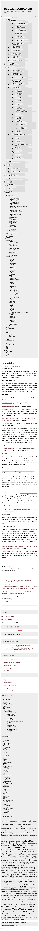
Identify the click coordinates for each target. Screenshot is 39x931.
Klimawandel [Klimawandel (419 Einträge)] (16, 878)
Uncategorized (6, 803)
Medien (7, 177)
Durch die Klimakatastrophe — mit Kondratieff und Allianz (18, 471)
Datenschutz (12, 63)
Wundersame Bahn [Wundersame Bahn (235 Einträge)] (31, 917)
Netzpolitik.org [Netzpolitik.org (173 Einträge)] (14, 887)
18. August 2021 (6, 366)
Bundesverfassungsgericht (20, 586)
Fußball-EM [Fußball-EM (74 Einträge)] (35, 860)
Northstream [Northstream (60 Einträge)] (9, 889)
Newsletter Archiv (17, 60)
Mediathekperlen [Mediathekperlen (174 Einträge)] (18, 883)
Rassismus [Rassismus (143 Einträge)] (21, 893)
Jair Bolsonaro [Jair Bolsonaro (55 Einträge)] (11, 872)
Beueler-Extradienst (19, 8)
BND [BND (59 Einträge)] (34, 833)
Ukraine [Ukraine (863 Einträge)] (15, 909)
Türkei (18, 130)
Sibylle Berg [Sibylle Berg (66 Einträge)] (24, 899)
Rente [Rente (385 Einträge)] (9, 895)
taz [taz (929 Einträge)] (34, 904)
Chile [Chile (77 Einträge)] (4, 841)
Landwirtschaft (17, 76)
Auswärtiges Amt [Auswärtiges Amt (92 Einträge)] (30, 828)
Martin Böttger (17, 53)
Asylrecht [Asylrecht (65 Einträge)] (14, 828)
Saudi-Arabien (20, 142)
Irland (18, 113)
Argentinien (20, 158)
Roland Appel (16, 56)
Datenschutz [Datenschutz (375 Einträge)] (13, 843)
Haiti (11, 588)
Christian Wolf (16, 47)
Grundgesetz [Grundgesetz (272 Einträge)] (11, 865)
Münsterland (16, 171)
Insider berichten (8, 682)
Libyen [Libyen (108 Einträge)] (14, 881)
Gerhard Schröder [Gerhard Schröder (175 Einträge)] (29, 862)
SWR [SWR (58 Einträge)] (14, 904)
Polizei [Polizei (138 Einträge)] (10, 893)
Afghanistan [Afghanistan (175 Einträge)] (25, 821)
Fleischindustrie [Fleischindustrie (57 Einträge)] (27, 854)
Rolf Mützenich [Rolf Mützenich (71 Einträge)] (27, 895)
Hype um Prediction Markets (11, 680)
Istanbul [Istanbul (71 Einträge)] (26, 870)
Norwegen (23, 127)
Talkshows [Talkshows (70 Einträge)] (26, 904)
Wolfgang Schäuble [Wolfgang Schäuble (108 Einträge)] (13, 917)
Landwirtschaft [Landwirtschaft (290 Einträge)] (5, 881)
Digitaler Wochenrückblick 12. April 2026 (23, 648)
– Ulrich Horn (9, 730)
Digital (10, 181)
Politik (7, 67)
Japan (18, 90)
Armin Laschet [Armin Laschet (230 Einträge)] (5, 828)
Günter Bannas (20, 29)
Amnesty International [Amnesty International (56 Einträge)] (23, 822)
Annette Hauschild (21, 23)
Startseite (7, 19)
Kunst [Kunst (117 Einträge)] (18, 879)
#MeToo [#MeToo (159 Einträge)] (9, 821)
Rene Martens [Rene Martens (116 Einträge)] (4, 895)
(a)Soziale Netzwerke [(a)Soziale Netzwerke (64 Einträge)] (14, 821)
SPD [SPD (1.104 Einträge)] (21, 901)
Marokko (19, 100)
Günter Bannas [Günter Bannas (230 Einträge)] (19, 865)
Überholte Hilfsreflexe (8, 448)
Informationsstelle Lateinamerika (19, 206)
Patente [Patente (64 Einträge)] (36, 891)
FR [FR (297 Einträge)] (22, 856)
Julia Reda (19, 34)
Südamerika (16, 152)
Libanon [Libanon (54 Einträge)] (11, 881)
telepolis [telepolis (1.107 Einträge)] (4, 906)
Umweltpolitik (16, 78)
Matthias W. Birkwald (22, 39)
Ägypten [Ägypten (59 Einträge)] (15, 919)
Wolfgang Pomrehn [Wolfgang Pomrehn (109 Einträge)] (5, 917)
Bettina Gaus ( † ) (17, 46)
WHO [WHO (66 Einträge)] (1, 915)
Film (10, 188)
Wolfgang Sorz (20, 593)
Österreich (19, 115)
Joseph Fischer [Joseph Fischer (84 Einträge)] (9, 874)
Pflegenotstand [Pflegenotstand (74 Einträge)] (3, 893)
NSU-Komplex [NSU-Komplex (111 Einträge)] (19, 889)
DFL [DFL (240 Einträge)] (11, 845)
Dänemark (23, 123)
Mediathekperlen (13, 175)
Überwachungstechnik (8, 800)
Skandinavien (20, 121)
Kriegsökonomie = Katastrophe (22, 645)
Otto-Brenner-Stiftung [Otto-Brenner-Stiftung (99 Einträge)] (13, 891)
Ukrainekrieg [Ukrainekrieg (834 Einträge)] (24, 909)
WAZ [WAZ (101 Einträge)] (27, 914)
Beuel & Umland (9, 160)
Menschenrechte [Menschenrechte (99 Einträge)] (27, 883)
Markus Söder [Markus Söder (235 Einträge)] (24, 881)
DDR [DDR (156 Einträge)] (19, 843)
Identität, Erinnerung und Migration (12, 662)
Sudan (18, 101)
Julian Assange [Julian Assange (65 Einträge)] (20, 874)
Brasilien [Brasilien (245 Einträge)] (31, 835)
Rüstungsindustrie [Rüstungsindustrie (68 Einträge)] (24, 897)
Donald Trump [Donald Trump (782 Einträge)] (21, 847)
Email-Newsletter (13, 59)
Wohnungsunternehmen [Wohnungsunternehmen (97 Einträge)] (30, 915)
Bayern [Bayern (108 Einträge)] (26, 830)
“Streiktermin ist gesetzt (24, 517)
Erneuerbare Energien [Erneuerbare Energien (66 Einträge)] (4, 851)
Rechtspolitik (6, 792)
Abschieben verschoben (10, 690)
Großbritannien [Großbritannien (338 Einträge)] (29, 864)
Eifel (14, 170)
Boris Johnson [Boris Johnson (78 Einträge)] (7, 835)
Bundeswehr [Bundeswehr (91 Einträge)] (16, 839)
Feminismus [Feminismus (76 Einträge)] (10, 854)
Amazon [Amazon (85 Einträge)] (18, 822)
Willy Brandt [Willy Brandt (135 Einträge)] (5, 915)
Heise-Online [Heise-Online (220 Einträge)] (13, 867)
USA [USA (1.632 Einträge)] (25, 911)
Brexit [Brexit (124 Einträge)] (35, 835)
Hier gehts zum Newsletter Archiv (9, 619)
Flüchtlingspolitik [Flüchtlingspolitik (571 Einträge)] (14, 856)
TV (9, 178)
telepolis (29, 591)
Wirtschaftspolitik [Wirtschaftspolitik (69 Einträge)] (12, 915)
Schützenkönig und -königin (10, 668)
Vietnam (19, 94)
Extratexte (5, 760)
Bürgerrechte (6, 752)
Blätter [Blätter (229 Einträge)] (31, 833)
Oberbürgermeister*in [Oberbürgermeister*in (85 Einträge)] (26, 889)
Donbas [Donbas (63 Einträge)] (28, 847)
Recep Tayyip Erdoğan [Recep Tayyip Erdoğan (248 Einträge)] (30, 893)
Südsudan (19, 104)
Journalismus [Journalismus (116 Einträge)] (15, 874)
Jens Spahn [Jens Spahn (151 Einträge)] (34, 872)
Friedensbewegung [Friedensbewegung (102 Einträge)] (23, 858)
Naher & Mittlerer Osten (19, 134)
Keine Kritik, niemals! (9, 670)
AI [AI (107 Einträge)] (33, 821)
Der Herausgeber (13, 64)
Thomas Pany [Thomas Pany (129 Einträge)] (18, 906)
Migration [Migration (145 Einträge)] (9, 884)
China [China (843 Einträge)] (8, 841)
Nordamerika (16, 147)
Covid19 (29, 586)
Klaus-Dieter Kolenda (16, 590)
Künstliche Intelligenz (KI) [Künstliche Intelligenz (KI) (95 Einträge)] (27, 879)
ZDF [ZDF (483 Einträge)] (4, 919)
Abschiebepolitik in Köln (10, 660)
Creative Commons (7, 754)
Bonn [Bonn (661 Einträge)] (3, 835)
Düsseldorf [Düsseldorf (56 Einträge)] (7, 849)
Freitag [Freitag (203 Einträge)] (17, 858)
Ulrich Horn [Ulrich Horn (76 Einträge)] (32, 909)
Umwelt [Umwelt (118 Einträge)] (2, 911)
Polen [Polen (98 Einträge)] (7, 893)
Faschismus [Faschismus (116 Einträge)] (34, 851)
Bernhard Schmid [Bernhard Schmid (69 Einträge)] (16, 833)
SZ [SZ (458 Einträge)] (20, 904)
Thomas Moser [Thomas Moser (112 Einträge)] (11, 906)
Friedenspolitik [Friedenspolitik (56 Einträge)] (29, 858)
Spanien (18, 120)
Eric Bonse (7, 588)
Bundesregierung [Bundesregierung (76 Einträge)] (18, 836)
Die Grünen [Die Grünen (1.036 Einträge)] (18, 845)
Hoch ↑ (16, 925)
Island (22, 125)
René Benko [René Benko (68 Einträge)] (13, 895)
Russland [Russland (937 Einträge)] (11, 897)
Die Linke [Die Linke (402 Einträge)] (27, 845)
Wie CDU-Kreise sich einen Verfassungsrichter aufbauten (17, 383)
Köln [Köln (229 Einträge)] (21, 879)
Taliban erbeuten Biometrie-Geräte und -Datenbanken (18, 423)
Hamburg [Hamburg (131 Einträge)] (26, 865)
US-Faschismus (6, 805)
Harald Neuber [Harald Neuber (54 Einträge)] (3, 867)
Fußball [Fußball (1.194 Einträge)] (29, 860)
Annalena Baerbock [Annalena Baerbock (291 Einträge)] (25, 824)
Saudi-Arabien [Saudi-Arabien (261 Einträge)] (5, 899)
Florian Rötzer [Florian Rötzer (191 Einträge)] (33, 854)
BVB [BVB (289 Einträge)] (20, 839)
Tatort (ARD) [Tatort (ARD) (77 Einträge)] (30, 904)
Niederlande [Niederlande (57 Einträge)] (34, 887)
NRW (10, 167)
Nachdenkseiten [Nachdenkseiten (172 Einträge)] (28, 884)
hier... (15, 570)
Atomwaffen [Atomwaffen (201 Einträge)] (23, 828)
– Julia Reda (9, 722)
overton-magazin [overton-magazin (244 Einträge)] (23, 891)
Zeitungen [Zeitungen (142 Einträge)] (11, 919)
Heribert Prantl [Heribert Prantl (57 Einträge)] (31, 867)
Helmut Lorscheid (17, 49)
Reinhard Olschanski (22, 41)
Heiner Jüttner (16, 50)
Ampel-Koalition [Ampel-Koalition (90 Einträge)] (29, 822)
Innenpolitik (16, 73)
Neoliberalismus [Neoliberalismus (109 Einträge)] (7, 887)
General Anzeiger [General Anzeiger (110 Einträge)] (21, 862)
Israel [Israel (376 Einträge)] (23, 870)
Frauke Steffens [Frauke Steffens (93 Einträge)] (12, 858)
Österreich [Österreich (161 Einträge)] (22, 919)
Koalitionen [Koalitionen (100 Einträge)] (23, 878)
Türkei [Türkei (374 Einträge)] (32, 907)
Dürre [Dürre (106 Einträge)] (4, 849)
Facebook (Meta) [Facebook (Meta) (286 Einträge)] (24, 851)
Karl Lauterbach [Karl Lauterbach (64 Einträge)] (26, 876)
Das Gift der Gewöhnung (10, 685)
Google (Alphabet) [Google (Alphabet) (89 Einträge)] (11, 864)
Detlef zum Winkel (21, 24)
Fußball (7, 192)
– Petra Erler (9, 728)
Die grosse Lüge (6, 398)
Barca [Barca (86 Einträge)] (19, 830)
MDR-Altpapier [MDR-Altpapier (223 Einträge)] (9, 883)
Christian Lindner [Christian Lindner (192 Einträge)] (15, 841)
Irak (18, 138)
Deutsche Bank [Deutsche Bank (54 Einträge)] (5, 845)
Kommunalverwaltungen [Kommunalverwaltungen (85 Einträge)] (5, 879)
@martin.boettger (29, 572)
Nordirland (24, 111)
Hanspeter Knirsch (21, 30)
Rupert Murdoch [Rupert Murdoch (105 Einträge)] (4, 897)
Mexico (18, 151)
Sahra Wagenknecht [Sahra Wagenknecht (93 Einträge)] (31, 897)
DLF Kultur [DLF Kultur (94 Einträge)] (13, 847)
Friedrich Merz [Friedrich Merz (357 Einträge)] (14, 860)
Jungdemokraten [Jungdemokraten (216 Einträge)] (28, 874)
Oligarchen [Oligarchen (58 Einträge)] (7, 891)
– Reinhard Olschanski (11, 729)
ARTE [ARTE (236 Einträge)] (10, 828)
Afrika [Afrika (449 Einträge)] (30, 821)
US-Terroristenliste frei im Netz (11, 409)
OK (1, 928)
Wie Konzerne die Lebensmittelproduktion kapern (16, 509)
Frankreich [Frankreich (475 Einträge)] (27, 856)
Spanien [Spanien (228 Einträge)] (16, 902)
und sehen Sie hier (18, 551)
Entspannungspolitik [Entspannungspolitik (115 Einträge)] (28, 849)
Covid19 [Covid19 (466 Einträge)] (28, 841)
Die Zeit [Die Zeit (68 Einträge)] (32, 845)
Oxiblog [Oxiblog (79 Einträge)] (30, 891)
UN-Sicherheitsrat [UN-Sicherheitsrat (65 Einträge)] (7, 911)
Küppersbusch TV (21, 37)
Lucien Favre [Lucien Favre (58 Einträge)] (17, 881)
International (12, 86)
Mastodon (11, 61)
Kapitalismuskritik (7, 773)
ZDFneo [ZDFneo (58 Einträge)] (7, 919)
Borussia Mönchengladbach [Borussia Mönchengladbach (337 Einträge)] (19, 835)
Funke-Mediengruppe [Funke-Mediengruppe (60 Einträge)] (22, 860)
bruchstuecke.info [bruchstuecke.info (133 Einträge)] (5, 836)
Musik (10, 191)
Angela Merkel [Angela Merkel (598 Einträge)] (8, 824)
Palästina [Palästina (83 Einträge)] (33, 891)
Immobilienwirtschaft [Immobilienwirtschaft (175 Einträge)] (10, 869)
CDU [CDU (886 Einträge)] (28, 838)
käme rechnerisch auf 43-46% (28, 493)
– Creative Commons (11, 714)
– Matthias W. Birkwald (11, 726)
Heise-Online (15, 588)
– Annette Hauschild (11, 713)
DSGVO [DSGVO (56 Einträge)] (2, 849)
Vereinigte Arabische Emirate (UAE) (19, 312)
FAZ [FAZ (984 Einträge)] (2, 854)
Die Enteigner (6, 600)
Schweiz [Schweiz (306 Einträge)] (19, 899)
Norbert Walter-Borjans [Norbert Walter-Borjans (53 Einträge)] (4, 889)
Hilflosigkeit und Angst (8, 403)
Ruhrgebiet (15, 168)
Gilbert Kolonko (21, 27)
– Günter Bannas (10, 718)
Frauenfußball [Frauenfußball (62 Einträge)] (7, 858)
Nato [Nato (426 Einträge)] (34, 884)
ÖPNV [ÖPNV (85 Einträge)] (18, 919)
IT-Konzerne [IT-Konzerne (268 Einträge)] (31, 870)
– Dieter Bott (9, 717)
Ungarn (19, 133)
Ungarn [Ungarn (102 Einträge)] (11, 911)
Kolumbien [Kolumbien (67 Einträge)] (28, 878)
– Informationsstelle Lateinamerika (14, 721)
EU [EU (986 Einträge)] (11, 851)
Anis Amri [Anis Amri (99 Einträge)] (17, 824)
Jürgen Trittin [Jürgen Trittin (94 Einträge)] (15, 876)
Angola (18, 98)
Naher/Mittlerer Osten (8, 784)
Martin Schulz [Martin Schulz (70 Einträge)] (30, 881)
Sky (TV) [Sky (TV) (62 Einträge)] (34, 899)
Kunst (10, 189)
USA (17, 148)
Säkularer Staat (6, 794)
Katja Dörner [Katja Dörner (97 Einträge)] (34, 876)
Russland (19, 117)
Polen (18, 107)
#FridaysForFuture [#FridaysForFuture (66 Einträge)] (3, 821)
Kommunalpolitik (17, 74)
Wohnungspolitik (7, 811)
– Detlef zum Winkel (11, 715)
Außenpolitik (16, 70)
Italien (18, 114)
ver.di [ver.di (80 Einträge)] (29, 911)
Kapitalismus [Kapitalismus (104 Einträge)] (20, 876)
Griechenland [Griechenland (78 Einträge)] (17, 864)
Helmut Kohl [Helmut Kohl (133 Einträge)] (20, 867)
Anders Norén (9, 925)
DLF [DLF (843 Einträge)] (8, 847)
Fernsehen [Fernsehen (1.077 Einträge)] (17, 854)
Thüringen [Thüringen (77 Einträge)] (23, 906)
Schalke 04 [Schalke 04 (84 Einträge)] (11, 899)
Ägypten (19, 97)
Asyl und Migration (7, 744)
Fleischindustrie (21, 77)
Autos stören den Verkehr (10, 665)
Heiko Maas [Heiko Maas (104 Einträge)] (7, 867)
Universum (5, 804)
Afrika (14, 96)
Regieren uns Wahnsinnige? (17, 647)
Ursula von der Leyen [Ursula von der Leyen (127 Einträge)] (18, 911)
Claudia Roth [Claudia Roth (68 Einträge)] (22, 841)
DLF (32, 586)
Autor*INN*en (12, 20)
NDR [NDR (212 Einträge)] (2, 887)
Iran (18, 137)
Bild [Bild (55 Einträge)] (28, 833)
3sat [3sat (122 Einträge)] (18, 821)
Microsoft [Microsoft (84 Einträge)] (5, 884)
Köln (10, 165)
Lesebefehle (8, 172)
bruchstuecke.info (10, 586)
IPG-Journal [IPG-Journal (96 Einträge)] (13, 870)
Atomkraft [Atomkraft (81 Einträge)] (17, 828)
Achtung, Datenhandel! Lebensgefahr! (13, 688)
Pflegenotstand (9, 591)
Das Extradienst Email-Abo (7, 616)
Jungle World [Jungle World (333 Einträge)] (8, 876)
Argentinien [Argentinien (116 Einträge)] (34, 826)
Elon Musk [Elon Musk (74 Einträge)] (11, 849)
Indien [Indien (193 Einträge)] (23, 869)
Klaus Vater (20, 36)
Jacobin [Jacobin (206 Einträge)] (7, 872)
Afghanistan (20, 135)
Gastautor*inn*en (17, 22)
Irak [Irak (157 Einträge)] (17, 870)
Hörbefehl (5, 767)
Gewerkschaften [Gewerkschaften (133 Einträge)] (4, 864)
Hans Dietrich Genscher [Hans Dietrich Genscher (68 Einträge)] (32, 865)
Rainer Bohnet (16, 54)
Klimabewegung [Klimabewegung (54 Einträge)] (4, 878)
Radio (10, 182)
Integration (6, 770)
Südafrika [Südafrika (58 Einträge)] (22, 904)
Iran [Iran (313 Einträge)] (19, 870)
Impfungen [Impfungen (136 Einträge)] (19, 868)
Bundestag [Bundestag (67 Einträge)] (22, 836)
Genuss (7, 185)
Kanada (19, 150)
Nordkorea (19, 91)
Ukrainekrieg (11, 593)
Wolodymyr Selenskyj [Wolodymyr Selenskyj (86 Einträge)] (21, 917)
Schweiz (19, 118)
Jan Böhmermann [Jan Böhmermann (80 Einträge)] (17, 872)
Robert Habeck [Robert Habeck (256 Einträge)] (19, 895)
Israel (18, 140)
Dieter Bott (19, 26)
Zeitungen (11, 184)
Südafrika (19, 103)
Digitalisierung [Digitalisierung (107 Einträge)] (3, 847)
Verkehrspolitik (17, 81)
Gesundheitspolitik (17, 71)
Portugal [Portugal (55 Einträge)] (13, 893)
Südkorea (19, 93)
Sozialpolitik (6, 796)
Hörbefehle (12, 174)
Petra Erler (19, 40)
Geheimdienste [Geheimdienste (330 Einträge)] (12, 862)
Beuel (10, 161)
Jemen (18, 141)
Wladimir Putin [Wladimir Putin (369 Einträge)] (20, 916)
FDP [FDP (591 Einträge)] (6, 854)
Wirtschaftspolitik (17, 84)
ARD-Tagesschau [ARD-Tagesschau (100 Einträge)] (28, 826)
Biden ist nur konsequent (8, 406)
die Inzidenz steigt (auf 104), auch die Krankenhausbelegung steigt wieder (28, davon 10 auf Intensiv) (19, 531)
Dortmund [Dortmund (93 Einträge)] (32, 847)
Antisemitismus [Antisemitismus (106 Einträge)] (8, 826)
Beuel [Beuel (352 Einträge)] (26, 833)
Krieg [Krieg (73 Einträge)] (15, 879)
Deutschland (12, 69)
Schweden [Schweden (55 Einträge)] (15, 899)
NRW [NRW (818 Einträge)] (13, 889)
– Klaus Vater (9, 723)
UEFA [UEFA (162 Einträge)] (10, 909)
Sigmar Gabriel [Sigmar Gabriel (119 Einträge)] (29, 899)
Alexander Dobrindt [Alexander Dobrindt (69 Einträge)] (7, 822)
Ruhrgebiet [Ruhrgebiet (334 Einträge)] (33, 895)
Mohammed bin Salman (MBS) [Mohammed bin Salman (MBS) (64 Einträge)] (16, 884)
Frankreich (19, 108)
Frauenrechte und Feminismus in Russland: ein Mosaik (17, 457)
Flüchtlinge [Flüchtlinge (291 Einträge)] (4, 856)
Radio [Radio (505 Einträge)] (16, 893)
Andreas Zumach (17, 44)
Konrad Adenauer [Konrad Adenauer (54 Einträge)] (12, 879)
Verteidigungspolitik (18, 83)
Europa (14, 105)
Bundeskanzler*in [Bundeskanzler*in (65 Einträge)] (12, 836)
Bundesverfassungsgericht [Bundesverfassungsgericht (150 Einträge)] (7, 839)
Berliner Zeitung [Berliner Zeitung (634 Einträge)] (7, 833)
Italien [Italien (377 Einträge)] (3, 872)
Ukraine (19, 131)
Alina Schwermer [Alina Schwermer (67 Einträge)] (13, 822)
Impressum (11, 66)
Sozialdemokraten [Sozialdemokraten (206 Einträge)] (8, 902)
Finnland (23, 124)
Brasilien (19, 154)
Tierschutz (19, 80)
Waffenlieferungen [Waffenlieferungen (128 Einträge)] (21, 914)
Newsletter (6, 785)
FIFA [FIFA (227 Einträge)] (23, 854)
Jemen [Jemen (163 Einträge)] (30, 872)
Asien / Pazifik (16, 87)
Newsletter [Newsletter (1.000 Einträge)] (23, 886)
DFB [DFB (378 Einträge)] (8, 845)
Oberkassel (15, 162)
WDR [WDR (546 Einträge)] (30, 914)
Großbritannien (21, 110)
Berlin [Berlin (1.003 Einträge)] (31, 830)
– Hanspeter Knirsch (11, 719)
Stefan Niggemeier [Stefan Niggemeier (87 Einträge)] (30, 902)
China (18, 88)
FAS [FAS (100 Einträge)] (30, 851)
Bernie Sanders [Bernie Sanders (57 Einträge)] (21, 833)
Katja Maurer (7, 590)
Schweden (23, 128)
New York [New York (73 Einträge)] (30, 887)
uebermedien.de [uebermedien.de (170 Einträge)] (5, 909)
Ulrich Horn (20, 43)
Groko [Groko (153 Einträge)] (21, 864)
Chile (18, 155)
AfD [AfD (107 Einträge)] (20, 821)
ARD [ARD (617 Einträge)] (22, 827)
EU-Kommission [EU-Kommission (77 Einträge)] (16, 851)
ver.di (15, 593)
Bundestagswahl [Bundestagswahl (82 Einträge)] (27, 836)
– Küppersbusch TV (10, 725)
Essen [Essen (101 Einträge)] (9, 851)
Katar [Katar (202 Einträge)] (30, 876)
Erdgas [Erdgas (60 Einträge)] (34, 849)
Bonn (10, 164)
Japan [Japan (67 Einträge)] (27, 872)
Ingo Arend (15, 51)
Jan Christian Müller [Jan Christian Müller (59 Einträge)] (23, 872)
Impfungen (29, 588)
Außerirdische (6, 747)
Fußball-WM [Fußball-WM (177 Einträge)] (4, 862)
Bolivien (19, 157)
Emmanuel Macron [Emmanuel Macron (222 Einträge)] (18, 849)
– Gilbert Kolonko (10, 732)
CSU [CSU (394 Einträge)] (7, 843)
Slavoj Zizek (23, 591)
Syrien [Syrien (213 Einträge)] (17, 904)
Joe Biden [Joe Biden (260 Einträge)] (3, 874)
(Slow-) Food (12, 187)
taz (26, 591)
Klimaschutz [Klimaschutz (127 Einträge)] (9, 878)
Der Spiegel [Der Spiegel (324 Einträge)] (24, 843)
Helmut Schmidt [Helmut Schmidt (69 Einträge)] (26, 867)
